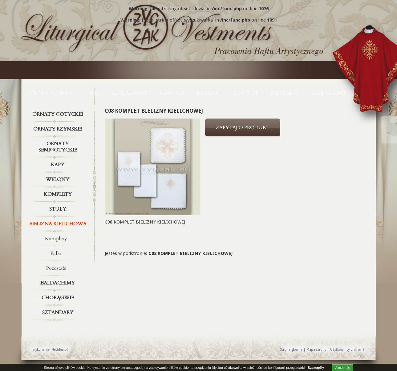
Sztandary (58, 312)
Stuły (58, 209)
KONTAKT (245, 93)
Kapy (58, 165)
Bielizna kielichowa (58, 224)
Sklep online (327, 93)
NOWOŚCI (172, 93)
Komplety (58, 194)
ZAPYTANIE (284, 93)
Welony (58, 179)
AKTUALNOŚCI (130, 93)
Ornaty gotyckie (58, 114)
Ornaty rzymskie (58, 129)
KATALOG (209, 93)
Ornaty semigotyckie (58, 145)
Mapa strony (316, 350)
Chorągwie (58, 298)
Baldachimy (58, 283)
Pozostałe (56, 268)
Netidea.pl (59, 350)
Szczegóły (316, 367)
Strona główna (50, 93)
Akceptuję (342, 367)
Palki (56, 253)
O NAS (91, 93)
